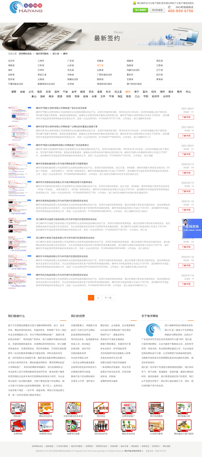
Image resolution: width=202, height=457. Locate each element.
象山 (34, 96)
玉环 (102, 96)
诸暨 (13, 91)
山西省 (100, 70)
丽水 (171, 91)
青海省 (159, 79)
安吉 (91, 91)
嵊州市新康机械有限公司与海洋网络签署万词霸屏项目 (62, 163)
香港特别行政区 (104, 84)
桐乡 (51, 96)
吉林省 (11, 74)
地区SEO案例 (63, 19)
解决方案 (128, 19)
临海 (85, 96)
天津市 (41, 70)
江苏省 (41, 65)
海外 (10, 70)
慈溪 (59, 96)
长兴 (108, 91)
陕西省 (100, 79)
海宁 (136, 91)
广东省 (70, 60)
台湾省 (70, 84)
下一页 (108, 297)
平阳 (145, 96)
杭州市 (155, 96)
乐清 (48, 91)
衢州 (179, 91)
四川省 (159, 74)
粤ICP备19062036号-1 (133, 451)
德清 (82, 91)
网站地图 (166, 446)
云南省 (41, 79)
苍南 (77, 96)
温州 (56, 91)
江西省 (159, 65)
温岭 (42, 96)
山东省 (70, 65)
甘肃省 (130, 79)
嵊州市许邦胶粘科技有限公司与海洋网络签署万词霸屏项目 (64, 182)
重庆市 (130, 74)
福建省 (130, 60)
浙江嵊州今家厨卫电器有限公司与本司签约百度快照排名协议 (65, 238)
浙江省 (56, 53)
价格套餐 (113, 19)
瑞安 (39, 91)
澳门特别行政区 (134, 84)
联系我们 (173, 19)
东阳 (68, 96)
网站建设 (143, 19)
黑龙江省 (42, 74)
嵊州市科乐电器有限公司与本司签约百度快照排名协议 (62, 275)
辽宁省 (159, 70)
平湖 (111, 96)
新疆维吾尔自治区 (46, 84)
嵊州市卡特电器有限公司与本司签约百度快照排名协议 (62, 256)
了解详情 (186, 117)
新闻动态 (158, 19)
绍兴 (153, 91)
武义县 (118, 91)
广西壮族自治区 (104, 74)
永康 (94, 96)
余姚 (22, 91)
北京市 (11, 60)
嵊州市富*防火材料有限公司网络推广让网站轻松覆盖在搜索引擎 (67, 126)
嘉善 (99, 91)
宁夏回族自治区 (15, 84)
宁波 (65, 91)
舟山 (188, 91)
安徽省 (100, 60)
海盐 (120, 96)
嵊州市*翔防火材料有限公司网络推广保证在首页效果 (61, 108)
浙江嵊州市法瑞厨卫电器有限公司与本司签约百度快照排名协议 (66, 219)
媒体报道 (27, 19)
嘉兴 (145, 91)
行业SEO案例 (44, 19)
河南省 (70, 74)
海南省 (130, 65)
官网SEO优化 (96, 19)
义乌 (31, 91)
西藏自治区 (72, 79)
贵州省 (11, 79)
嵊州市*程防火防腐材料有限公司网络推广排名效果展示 (62, 145)
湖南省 (11, 65)
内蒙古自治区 (133, 70)
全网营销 (80, 19)
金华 (74, 91)
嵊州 (65, 53)
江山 (137, 96)
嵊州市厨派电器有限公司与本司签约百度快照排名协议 (62, 200)
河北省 (70, 70)
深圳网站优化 (25, 53)
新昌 (128, 96)
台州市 (166, 96)
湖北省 (159, 60)
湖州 (162, 91)
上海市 (41, 60)
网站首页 (12, 19)
